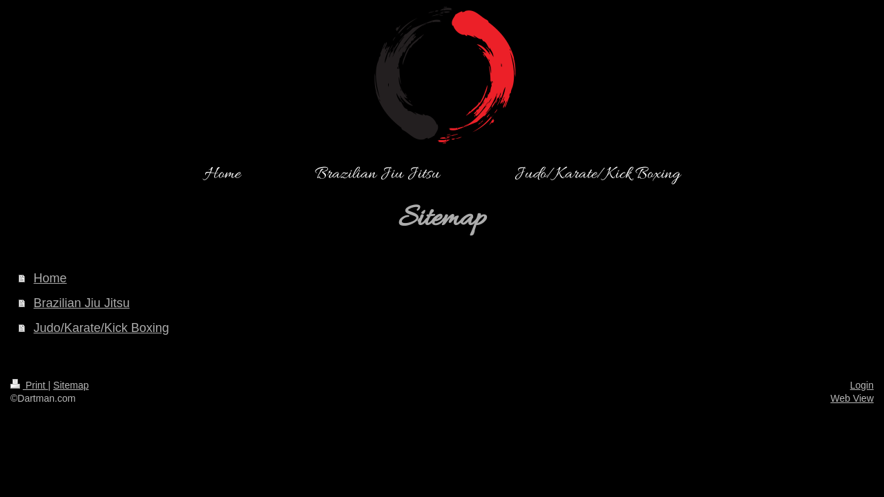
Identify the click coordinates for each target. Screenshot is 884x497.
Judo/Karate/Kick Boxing (101, 328)
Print (29, 385)
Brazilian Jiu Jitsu (82, 303)
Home (50, 278)
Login (862, 385)
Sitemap (70, 385)
